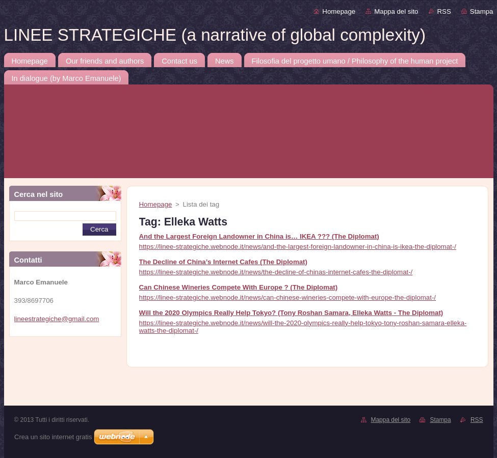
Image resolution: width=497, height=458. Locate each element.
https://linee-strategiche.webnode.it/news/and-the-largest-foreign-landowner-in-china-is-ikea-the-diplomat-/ (297, 246)
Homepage (338, 11)
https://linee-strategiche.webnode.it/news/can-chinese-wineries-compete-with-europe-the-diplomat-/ (287, 297)
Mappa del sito (396, 11)
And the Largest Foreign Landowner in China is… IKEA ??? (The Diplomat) (259, 236)
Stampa (481, 11)
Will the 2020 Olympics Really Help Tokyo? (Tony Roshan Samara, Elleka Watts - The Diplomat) (291, 313)
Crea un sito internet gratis (53, 437)
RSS (444, 11)
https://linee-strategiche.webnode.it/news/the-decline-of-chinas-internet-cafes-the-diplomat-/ (276, 272)
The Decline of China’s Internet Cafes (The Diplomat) (223, 262)
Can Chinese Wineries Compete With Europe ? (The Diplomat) (238, 287)
